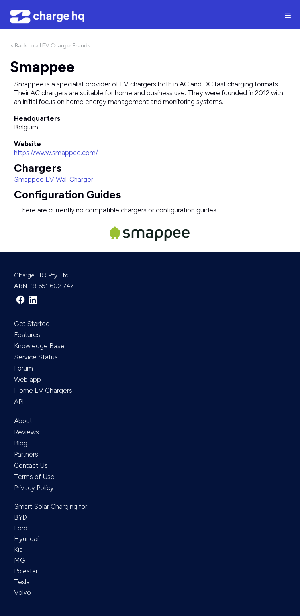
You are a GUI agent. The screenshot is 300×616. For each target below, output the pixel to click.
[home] (138, 16)
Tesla (22, 582)
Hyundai (26, 539)
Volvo (22, 592)
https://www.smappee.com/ (56, 153)
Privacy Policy (34, 488)
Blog (20, 443)
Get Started (32, 324)
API (19, 402)
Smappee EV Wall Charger (53, 179)
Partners (26, 454)
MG (19, 560)
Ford (20, 528)
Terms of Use (34, 477)
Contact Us (31, 465)
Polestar (26, 571)
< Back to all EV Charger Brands (50, 45)
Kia (18, 549)
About (23, 421)
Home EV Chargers (43, 390)
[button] (288, 16)
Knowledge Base (39, 346)
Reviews (26, 432)
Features (27, 335)
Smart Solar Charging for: (51, 506)
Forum (23, 368)
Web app (27, 379)
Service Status (36, 357)
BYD (20, 517)
